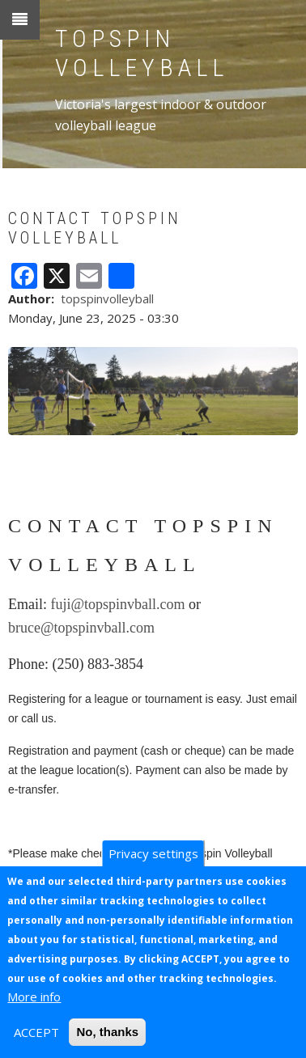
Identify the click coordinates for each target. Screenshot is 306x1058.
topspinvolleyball (107, 298)
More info (34, 996)
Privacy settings (153, 853)
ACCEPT (36, 1032)
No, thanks (107, 1032)
